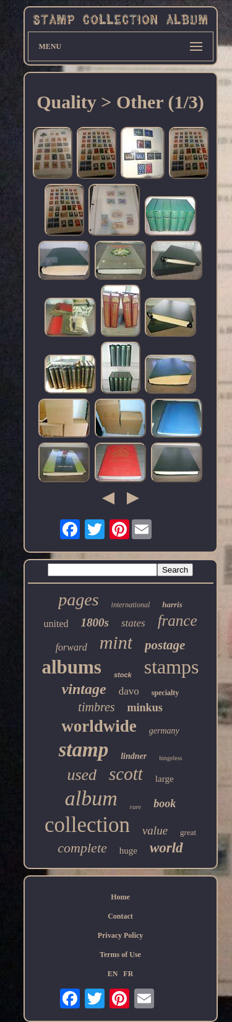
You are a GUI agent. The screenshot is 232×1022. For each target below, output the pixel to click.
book (164, 803)
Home (120, 897)
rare (136, 806)
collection (87, 825)
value (155, 830)
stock (123, 674)
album (91, 798)
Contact (120, 916)
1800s (94, 622)
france (177, 620)
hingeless (170, 758)
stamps (171, 667)
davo (129, 691)
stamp (84, 749)
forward (71, 647)
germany (164, 730)
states (133, 623)
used (82, 775)
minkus (145, 707)
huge (128, 850)
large (164, 779)
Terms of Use (120, 954)
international (130, 604)
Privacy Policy (121, 935)
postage (165, 645)
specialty (165, 692)
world (166, 847)
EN (113, 973)
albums (71, 667)
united (55, 623)
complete (82, 847)
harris (172, 604)
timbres (96, 707)
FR (128, 973)
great (188, 832)
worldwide (99, 726)
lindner (134, 756)
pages (78, 599)
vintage (84, 689)
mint (116, 642)
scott (126, 774)
